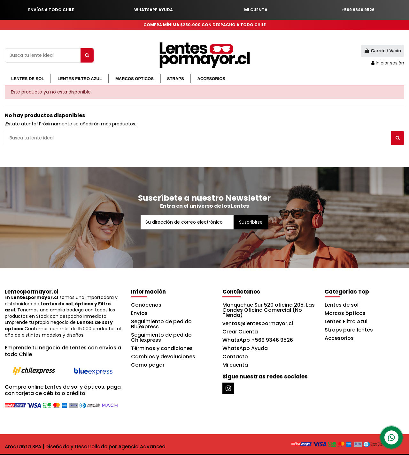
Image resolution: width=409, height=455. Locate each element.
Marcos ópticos (345, 313)
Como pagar (148, 365)
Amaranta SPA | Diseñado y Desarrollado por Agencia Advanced (85, 446)
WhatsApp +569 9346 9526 (257, 340)
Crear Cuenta (240, 331)
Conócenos (146, 305)
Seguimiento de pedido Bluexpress (161, 324)
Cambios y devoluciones (163, 356)
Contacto (235, 356)
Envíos (139, 313)
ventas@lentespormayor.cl (257, 323)
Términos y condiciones (162, 348)
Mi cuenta (235, 365)
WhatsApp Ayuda (245, 348)
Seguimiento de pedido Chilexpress (161, 337)
